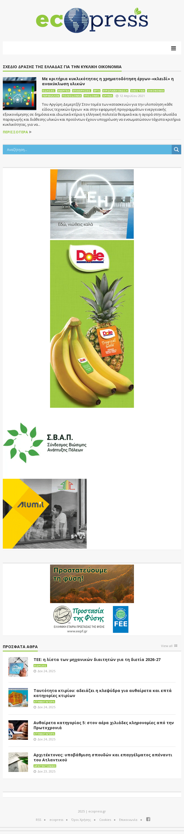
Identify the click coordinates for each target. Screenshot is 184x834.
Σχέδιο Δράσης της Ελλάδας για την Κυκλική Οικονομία (62, 67)
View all (167, 646)
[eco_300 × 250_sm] (45, 513)
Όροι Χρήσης (81, 820)
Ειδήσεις (49, 90)
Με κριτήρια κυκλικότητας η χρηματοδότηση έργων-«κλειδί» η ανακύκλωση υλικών (108, 81)
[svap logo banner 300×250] (45, 442)
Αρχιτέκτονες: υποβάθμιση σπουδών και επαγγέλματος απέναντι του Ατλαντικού (103, 757)
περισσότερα (15, 132)
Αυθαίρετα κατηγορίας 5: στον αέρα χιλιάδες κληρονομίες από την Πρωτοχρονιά (104, 725)
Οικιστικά (138, 90)
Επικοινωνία (128, 820)
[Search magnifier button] (176, 149)
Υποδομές (92, 95)
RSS (38, 820)
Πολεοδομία (71, 95)
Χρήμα (107, 95)
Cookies (105, 820)
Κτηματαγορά (44, 701)
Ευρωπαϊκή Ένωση (115, 90)
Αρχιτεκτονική (45, 765)
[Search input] (88, 149)
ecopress (56, 820)
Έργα (97, 90)
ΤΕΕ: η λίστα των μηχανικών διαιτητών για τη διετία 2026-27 (97, 659)
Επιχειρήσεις (82, 90)
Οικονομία (156, 90)
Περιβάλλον (51, 95)
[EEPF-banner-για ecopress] (92, 598)
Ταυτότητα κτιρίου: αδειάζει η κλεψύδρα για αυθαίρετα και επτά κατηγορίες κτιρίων (103, 693)
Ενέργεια (64, 90)
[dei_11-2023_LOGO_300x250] (92, 203)
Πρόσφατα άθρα (20, 647)
